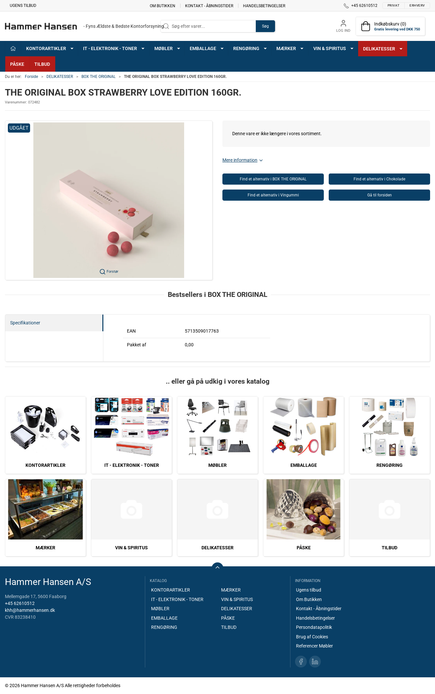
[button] (109, 200)
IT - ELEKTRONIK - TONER (131, 465)
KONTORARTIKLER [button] (50, 48)
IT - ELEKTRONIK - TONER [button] (114, 48)
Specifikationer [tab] (25, 322)
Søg (265, 26)
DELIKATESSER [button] (383, 48)
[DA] (84, 26)
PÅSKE (17, 64)
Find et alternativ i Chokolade (379, 179)
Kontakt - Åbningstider (209, 5)
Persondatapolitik (314, 627)
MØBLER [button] (167, 48)
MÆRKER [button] (290, 48)
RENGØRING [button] (250, 48)
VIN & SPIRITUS (131, 547)
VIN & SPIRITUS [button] (333, 48)
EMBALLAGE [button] (207, 48)
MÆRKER (45, 547)
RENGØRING (389, 465)
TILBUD (42, 64)
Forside (31, 76)
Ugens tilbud (23, 5)
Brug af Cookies (312, 636)
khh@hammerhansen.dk (30, 610)
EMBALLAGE (303, 465)
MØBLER (217, 465)
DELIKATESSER (59, 76)
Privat (393, 5)
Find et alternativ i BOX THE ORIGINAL (273, 179)
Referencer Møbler (314, 645)
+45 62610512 (20, 603)
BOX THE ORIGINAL (98, 76)
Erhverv (417, 5)
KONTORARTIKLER (45, 465)
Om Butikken (162, 5)
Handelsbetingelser (264, 5)
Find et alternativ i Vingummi (273, 195)
